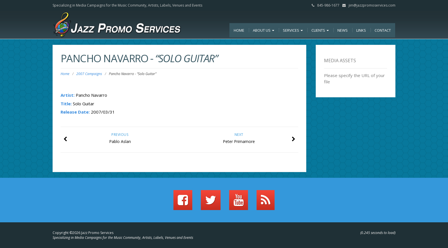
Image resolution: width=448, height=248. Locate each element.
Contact (383, 30)
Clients (320, 30)
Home (239, 30)
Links (361, 30)
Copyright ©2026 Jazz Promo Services (83, 232)
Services (293, 30)
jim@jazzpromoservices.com (372, 5)
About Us (263, 30)
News (342, 30)
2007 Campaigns (89, 73)
